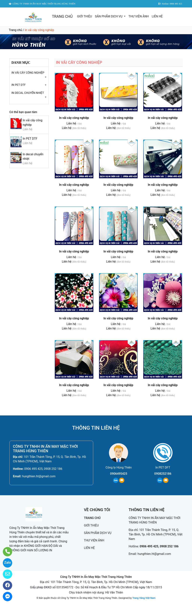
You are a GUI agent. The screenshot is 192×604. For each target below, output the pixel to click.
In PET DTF (30, 138)
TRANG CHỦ (62, 16)
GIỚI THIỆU (84, 16)
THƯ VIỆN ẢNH (138, 16)
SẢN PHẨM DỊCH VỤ (109, 16)
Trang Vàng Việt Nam (143, 598)
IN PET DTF (18, 85)
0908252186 (162, 473)
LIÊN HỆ (157, 16)
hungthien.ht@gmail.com (39, 476)
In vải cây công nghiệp (74, 118)
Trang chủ (15, 30)
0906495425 (118, 473)
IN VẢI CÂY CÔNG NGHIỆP (27, 72)
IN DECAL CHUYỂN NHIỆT (27, 93)
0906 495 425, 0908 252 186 (43, 469)
